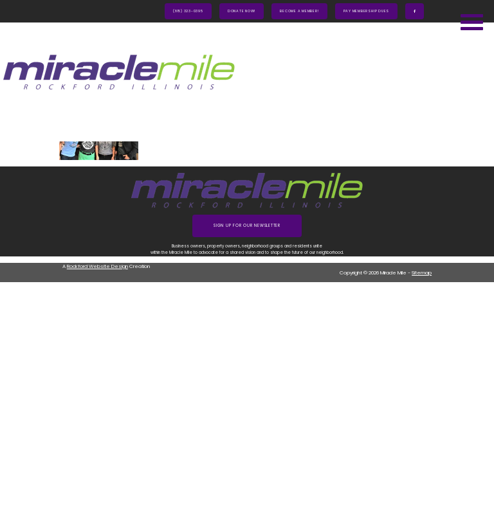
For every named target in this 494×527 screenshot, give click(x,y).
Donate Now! (241, 10)
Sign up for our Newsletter (247, 225)
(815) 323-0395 (188, 10)
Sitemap (422, 272)
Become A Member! (299, 10)
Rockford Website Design (97, 266)
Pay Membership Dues (366, 10)
